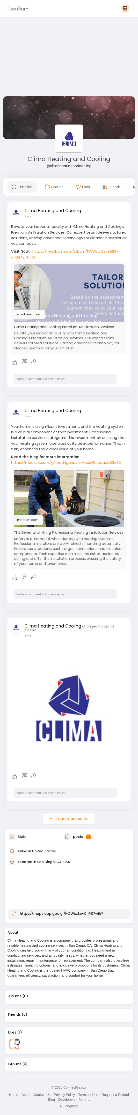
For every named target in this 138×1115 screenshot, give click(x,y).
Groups (14, 1064)
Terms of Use (88, 1095)
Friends (14, 1014)
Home (13, 1095)
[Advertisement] (69, 57)
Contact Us (42, 1095)
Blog (51, 1099)
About (26, 1095)
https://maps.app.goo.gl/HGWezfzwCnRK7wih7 (61, 913)
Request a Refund (115, 1095)
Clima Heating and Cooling (69, 159)
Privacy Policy (64, 1095)
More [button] (84, 1099)
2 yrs (28, 216)
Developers (66, 1099)
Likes (12, 1032)
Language (69, 1106)
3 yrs (28, 416)
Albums (15, 996)
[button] (125, 8)
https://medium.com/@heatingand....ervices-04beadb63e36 (66, 462)
